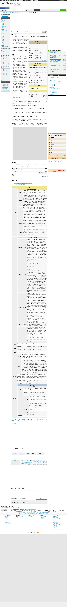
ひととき (22, 453)
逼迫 (51, 152)
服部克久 (23, 376)
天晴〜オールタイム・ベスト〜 (34, 287)
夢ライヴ (32, 293)
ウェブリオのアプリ (20, 516)
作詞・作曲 (31, 82)
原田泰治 (23, 377)
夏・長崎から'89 (34, 302)
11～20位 (55, 135)
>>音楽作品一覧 (39, 461)
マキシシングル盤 (37, 77)
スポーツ (3, 39)
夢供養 (40, 239)
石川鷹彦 (31, 376)
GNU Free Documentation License (30, 509)
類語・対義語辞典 (8, 0)
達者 (51, 148)
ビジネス (3, 20)
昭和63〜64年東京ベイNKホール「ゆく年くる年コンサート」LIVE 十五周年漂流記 (36, 301)
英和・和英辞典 (14, 0)
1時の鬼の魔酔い (34, 372)
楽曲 (19, 12)
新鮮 (28, 453)
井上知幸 (41, 377)
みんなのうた (23, 12)
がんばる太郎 (52, 94)
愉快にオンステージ (25, 354)
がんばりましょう (52, 87)
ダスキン (29, 383)
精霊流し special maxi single (28, 223)
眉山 (44, 346)
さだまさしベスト (31, 267)
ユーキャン (22, 381)
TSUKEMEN (28, 377)
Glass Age (42, 241)
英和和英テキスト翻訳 (17, 488)
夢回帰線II (42, 244)
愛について (36, 214)
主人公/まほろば (41, 202)
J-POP (35, 78)
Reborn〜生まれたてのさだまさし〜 (34, 254)
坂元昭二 (44, 376)
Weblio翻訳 (55, 519)
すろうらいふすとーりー (34, 250)
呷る (51, 150)
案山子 (37, 190)
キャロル (13, 61)
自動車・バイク (5, 26)
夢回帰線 (37, 242)
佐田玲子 (27, 374)
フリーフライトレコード (39, 80)
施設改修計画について (54, 55)
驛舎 (36, 195)
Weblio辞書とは (7, 516)
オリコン (35, 88)
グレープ (19, 374)
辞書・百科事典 (5, 46)
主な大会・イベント (53, 52)
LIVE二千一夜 (35, 303)
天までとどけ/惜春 (24, 462)
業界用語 (3, 21)
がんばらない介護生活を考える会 (55, 83)
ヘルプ (65, 0)
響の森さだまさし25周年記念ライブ (36, 304)
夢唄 (44, 247)
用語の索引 (27, 31)
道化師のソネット (26, 195)
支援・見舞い (52, 71)
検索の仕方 (6, 517)
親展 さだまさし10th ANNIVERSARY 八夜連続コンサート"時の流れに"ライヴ (36, 296)
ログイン (55, 0)
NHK (23, 41)
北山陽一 (44, 374)
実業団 (51, 69)
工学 (3, 29)
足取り (33, 453)
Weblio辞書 (18, 511)
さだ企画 (31, 380)
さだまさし (37, 45)
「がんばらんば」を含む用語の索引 (18, 500)
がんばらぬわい (52, 84)
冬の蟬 (32, 205)
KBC (18, 116)
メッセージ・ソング (36, 460)
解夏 (42, 346)
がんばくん (51, 78)
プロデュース (31, 84)
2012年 (36, 58)
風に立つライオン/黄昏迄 (32, 202)
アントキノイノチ (23, 347)
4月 (38, 55)
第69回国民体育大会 (53, 65)
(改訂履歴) (27, 510)
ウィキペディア (16, 31)
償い (18, 343)
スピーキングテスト (6, 90)
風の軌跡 (40, 253)
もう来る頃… (31, 253)
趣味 (3, 37)
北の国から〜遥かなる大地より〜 (36, 196)
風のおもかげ (36, 241)
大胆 (51, 146)
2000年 (25, 95)
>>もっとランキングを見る (61, 155)
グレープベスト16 (33, 411)
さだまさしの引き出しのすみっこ (39, 360)
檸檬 (44, 190)
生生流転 (39, 195)
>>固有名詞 (30, 464)
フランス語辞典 (55, 523)
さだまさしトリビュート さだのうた (35, 339)
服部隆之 (27, 376)
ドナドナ (41, 460)
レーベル (30, 80)
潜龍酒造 (51, 57)
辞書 (2, 0)
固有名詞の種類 (8, 12)
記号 (2, 80)
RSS (38, 532)
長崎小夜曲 (28, 196)
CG (42, 52)
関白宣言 (32, 192)
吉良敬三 (37, 53)
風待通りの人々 (43, 242)
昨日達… (32, 259)
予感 (42, 251)
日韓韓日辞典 (26, 0)
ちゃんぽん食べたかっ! (37, 349)
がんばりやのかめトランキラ (55, 88)
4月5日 (38, 75)
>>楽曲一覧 (45, 461)
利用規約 (6, 519)
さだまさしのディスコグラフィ (23, 380)
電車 (3, 24)
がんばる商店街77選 (53, 92)
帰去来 (28, 239)
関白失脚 (39, 211)
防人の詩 (32, 195)
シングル (40, 65)
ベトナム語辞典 (55, 526)
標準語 (25, 43)
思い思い (15, 453)
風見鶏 (32, 239)
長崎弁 (41, 69)
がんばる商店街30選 (53, 91)
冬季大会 (51, 62)
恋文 (40, 250)
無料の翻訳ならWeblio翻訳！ (19, 4)
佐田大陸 (35, 374)
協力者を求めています (21, 420)
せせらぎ (37, 396)
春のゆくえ (23, 460)
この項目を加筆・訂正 (39, 419)
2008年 (36, 57)
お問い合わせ (31, 516)
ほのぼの (32, 245)
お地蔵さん (40, 101)
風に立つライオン (23, 349)
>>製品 (35, 461)
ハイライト (52, 66)
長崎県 (18, 47)
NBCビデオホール (23, 383)
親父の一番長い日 (37, 192)
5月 (40, 55)
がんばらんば (36, 224)
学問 (3, 32)
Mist (35, 251)
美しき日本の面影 (30, 251)
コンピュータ (4, 23)
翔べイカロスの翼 (20, 352)
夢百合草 (41, 248)
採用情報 (42, 518)
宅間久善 (40, 376)
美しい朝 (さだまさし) (54, 59)
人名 (3, 43)
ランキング (31, 31)
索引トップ (22, 31)
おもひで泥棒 (42, 245)
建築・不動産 (4, 30)
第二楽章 (36, 253)
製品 (13, 12)
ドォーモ (14, 116)
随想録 (28, 293)
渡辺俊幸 (19, 376)
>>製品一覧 (34, 464)
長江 (30, 352)
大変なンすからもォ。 (42, 337)
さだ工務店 (36, 380)
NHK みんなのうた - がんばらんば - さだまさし (23, 183)
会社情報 (42, 517)
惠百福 (44, 253)
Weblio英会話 (5, 85)
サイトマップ (7, 522)
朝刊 (41, 388)
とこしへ (44, 250)
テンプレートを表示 (44, 60)
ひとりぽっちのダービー (24, 343)
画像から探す (19, 517)
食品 (3, 42)
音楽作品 (16, 12)
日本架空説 (37, 248)
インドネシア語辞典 (56, 524)
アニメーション (38, 52)
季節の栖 (32, 248)
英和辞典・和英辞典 (56, 518)
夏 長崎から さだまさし (31, 381)
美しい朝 (23, 123)
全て (2, 19)
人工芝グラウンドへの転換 (55, 60)
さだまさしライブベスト (35, 309)
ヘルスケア (4, 36)
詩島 (26, 381)
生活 (22, 513)
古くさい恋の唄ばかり (38, 247)
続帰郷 (29, 272)
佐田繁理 (31, 374)
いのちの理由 (32, 343)
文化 (3, 33)
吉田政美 (23, 374)
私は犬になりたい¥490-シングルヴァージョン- (44, 94)
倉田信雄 (37, 50)
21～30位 (60, 135)
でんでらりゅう (21, 59)
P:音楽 (28, 420)
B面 (29, 72)
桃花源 (41, 190)
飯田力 (40, 53)
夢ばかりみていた (35, 244)
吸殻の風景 (33, 190)
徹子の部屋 (28, 357)
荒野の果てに (19, 61)
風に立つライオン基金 (36, 383)
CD (17, 108)
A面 (29, 69)
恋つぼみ (26, 460)
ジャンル (30, 78)
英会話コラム (5, 84)
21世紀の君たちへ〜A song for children (30, 220)
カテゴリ (33, 342)
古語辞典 (31, 0)
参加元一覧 (13, 507)
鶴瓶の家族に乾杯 (26, 356)
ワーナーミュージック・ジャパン (29, 414)
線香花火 (25, 190)
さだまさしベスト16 (31, 257)
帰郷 (35, 259)
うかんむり (40, 453)
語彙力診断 (4, 88)
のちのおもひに (42, 303)
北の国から (41, 356)
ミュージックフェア (35, 356)
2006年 (36, 55)
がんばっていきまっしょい (54, 81)
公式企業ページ (43, 516)
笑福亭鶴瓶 (33, 377)
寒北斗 (34, 198)
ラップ (19, 62)
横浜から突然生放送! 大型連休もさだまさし (20, 105)
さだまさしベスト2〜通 (31, 282)
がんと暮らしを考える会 (54, 77)
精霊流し (38, 346)
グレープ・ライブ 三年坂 (34, 403)
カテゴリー (35, 31)
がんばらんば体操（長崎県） (19, 184)
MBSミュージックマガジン (35, 366)
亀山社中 (19, 377)
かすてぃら (35, 347)
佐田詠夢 (40, 374)
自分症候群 (33, 242)
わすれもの (32, 396)
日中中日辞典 (20, 0)
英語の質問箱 (5, 87)
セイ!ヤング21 (38, 369)
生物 (3, 40)
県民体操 (13, 50)
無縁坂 (45, 388)
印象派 (43, 239)
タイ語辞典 (55, 525)
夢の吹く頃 (29, 244)
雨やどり (29, 190)
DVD (43, 108)
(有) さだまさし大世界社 (29, 369)
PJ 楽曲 (30, 420)
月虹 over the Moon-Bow (36, 307)
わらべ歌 (13, 59)
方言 (3, 45)
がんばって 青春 (52, 80)
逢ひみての (37, 245)
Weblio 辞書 (61, 0)
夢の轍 (32, 241)
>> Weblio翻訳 (63, 158)
